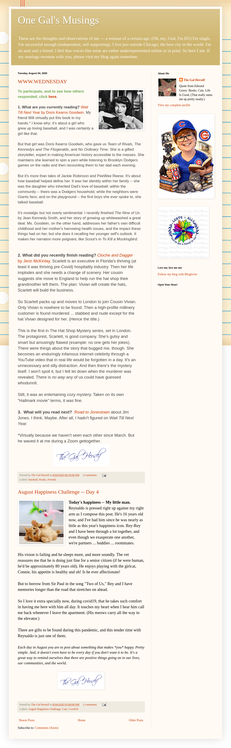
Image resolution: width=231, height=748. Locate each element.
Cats (64, 709)
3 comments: (90, 475)
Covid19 (73, 709)
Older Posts (136, 720)
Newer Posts (26, 720)
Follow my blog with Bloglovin (177, 274)
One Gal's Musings (58, 20)
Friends (52, 479)
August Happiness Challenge (44, 709)
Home (82, 720)
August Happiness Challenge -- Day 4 (58, 492)
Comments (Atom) (46, 728)
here (52, 97)
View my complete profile (174, 105)
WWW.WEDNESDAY (42, 81)
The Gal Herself (194, 80)
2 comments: (90, 704)
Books (42, 479)
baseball (33, 479)
